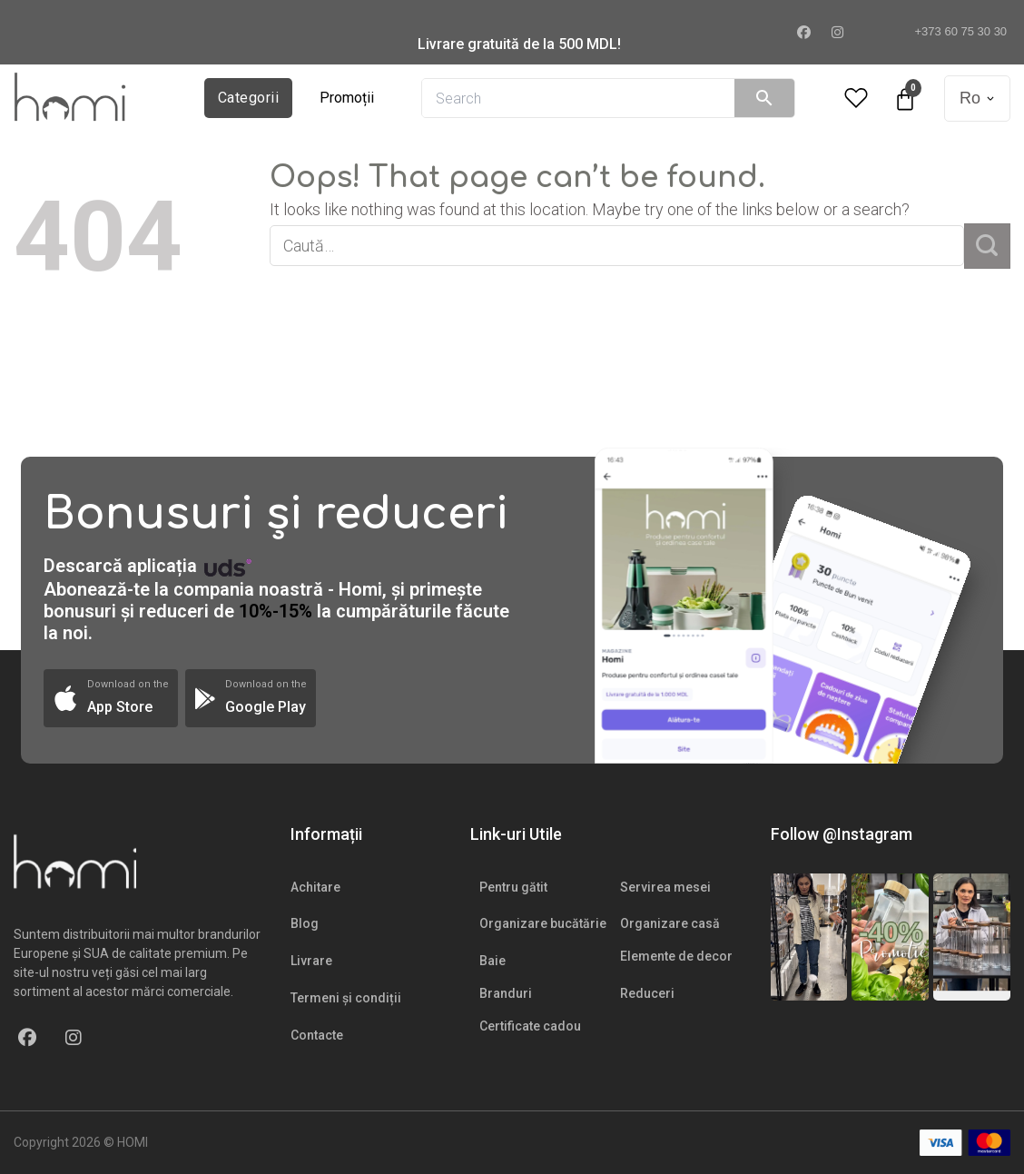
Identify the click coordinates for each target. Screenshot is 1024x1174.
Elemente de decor (676, 956)
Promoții (347, 97)
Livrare (311, 960)
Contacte (316, 1035)
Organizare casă (670, 923)
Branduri (505, 993)
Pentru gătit (513, 887)
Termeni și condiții (345, 998)
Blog (304, 923)
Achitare (315, 887)
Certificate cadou (530, 1026)
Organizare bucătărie (542, 923)
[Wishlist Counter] (856, 98)
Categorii (248, 97)
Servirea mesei (665, 887)
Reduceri (647, 993)
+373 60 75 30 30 (953, 31)
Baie (492, 960)
